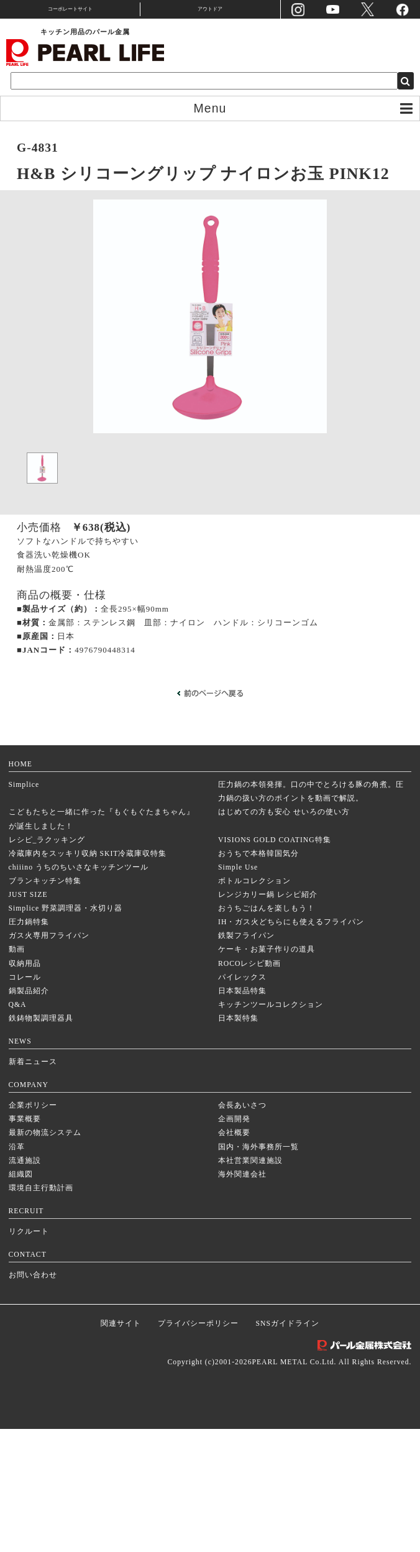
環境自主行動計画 (41, 1311)
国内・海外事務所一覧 (258, 1270)
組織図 (21, 1297)
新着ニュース (33, 1186)
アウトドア (210, 9)
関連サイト (121, 1447)
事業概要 (25, 1243)
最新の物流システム (45, 1256)
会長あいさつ (242, 1229)
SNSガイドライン (287, 1447)
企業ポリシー (33, 1229)
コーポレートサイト (70, 9)
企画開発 (234, 1243)
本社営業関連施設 (250, 1284)
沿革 (17, 1270)
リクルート (29, 1355)
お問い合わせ (33, 1399)
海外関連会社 (242, 1297)
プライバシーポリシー (198, 1447)
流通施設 (25, 1284)
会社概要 (234, 1256)
